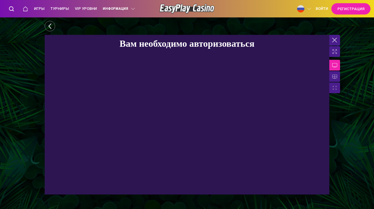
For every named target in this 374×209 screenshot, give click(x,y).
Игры (39, 8)
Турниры (59, 8)
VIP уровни (86, 8)
